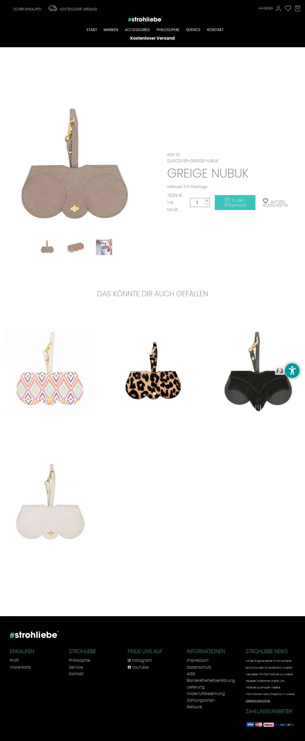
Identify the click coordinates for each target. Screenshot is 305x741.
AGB (191, 674)
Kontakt (215, 30)
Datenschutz (199, 667)
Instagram (140, 660)
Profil (14, 660)
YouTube (138, 667)
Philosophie (168, 30)
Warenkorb (20, 667)
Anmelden (270, 8)
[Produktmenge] (197, 202)
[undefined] (292, 370)
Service (193, 30)
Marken (111, 30)
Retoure (194, 707)
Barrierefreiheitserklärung (211, 680)
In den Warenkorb (235, 202)
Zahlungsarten (201, 700)
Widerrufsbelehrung (206, 694)
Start (91, 30)
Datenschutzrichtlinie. (258, 701)
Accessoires (137, 30)
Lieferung (196, 687)
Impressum (197, 660)
